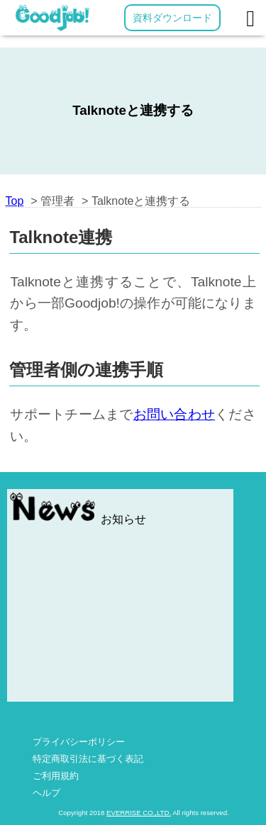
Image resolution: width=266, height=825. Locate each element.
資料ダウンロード (172, 17)
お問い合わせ (174, 414)
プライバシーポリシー (79, 741)
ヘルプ (46, 792)
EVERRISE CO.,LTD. (138, 812)
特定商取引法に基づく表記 (88, 758)
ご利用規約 (56, 775)
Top (15, 201)
